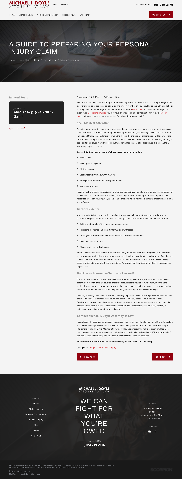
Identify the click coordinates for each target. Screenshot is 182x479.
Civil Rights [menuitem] (85, 14)
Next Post (162, 357)
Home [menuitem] (12, 14)
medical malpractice (97, 112)
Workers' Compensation (36, 414)
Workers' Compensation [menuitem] (47, 14)
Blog (55, 4)
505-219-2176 (163, 4)
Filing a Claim (95, 347)
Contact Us (161, 14)
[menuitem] (12, 474)
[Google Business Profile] (149, 431)
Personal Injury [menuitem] (69, 14)
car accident (137, 109)
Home (36, 403)
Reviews (64, 4)
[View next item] (23, 128)
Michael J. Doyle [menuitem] (26, 14)
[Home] (94, 390)
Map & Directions (152, 418)
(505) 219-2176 (94, 445)
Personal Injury (109, 347)
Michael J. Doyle (36, 409)
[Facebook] (155, 431)
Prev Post (87, 357)
